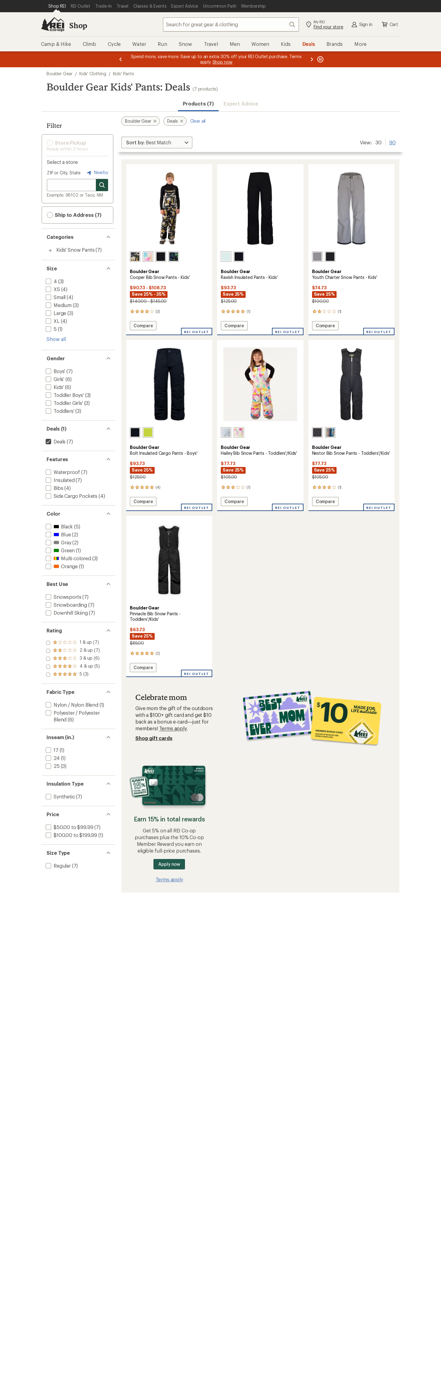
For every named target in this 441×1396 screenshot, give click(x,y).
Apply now (169, 864)
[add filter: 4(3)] (50, 281)
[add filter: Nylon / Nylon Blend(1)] (71, 705)
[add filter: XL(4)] (52, 321)
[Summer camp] (330, 432)
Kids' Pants (123, 73)
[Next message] (311, 59)
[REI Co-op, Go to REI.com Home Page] (52, 24)
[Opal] (239, 432)
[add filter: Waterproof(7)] (62, 472)
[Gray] (317, 256)
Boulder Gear (60, 73)
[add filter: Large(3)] (55, 313)
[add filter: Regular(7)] (57, 865)
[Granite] (317, 432)
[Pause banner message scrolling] (319, 59)
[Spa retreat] (226, 256)
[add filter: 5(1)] (50, 329)
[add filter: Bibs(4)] (53, 488)
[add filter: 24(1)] (52, 758)
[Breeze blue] (226, 432)
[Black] (161, 256)
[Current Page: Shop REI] (57, 6)
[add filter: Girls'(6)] (54, 379)
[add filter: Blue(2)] (57, 534)
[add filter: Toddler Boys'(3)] (64, 395)
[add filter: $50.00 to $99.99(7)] (68, 827)
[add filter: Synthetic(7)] (59, 796)
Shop (78, 25)
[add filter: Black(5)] (58, 526)
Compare (143, 326)
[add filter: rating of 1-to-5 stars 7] (72, 675)
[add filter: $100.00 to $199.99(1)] (70, 835)
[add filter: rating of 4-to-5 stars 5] (72, 651)
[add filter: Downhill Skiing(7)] (66, 613)
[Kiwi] (148, 432)
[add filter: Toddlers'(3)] (59, 411)
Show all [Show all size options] (56, 339)
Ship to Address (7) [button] (74, 215)
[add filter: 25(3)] (52, 766)
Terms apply (173, 728)
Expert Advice (241, 103)
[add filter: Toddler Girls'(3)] (63, 403)
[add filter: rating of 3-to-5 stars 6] (72, 659)
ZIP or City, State (64, 172)
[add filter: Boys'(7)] (54, 371)
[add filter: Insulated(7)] (59, 480)
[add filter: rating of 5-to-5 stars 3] (72, 643)
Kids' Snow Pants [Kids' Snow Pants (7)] (75, 250)
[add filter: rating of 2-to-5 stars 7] (72, 667)
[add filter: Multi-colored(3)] (67, 558)
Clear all (198, 121)
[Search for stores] (102, 185)
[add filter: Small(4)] (55, 297)
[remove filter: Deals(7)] (55, 441)
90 (392, 142)
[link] (169, 208)
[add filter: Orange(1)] (61, 566)
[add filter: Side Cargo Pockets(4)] (70, 496)
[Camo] (135, 256)
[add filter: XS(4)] (52, 289)
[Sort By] (156, 142)
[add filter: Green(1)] (59, 550)
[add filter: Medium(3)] (58, 305)
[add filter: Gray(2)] (57, 542)
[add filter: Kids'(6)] (54, 387)
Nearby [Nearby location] (96, 172)
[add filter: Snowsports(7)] (62, 597)
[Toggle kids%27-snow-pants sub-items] (50, 250)
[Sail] (148, 256)
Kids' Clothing (92, 73)
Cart (389, 24)
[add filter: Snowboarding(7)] (65, 605)
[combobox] (231, 24)
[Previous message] (120, 59)
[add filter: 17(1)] (51, 750)
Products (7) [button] (198, 103)
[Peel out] (173, 256)
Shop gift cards (153, 738)
